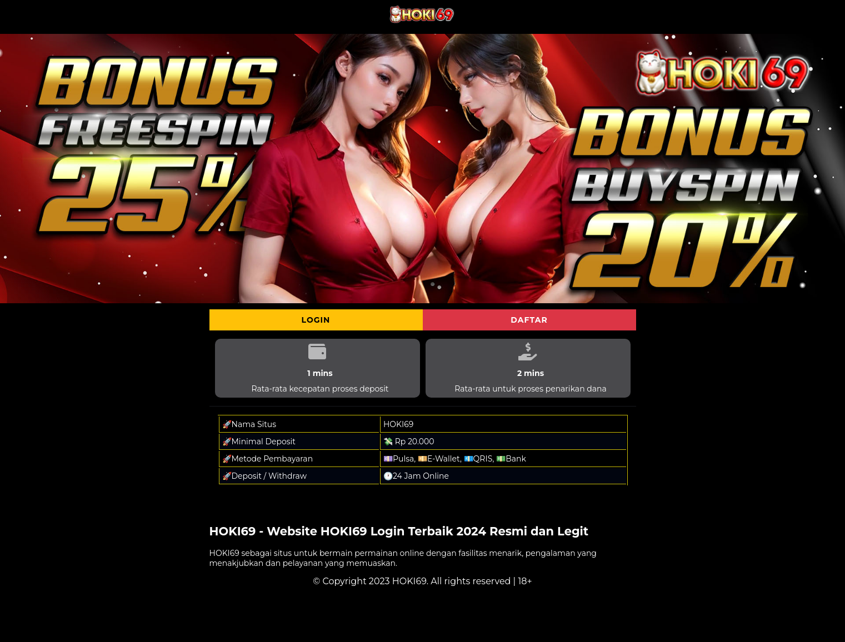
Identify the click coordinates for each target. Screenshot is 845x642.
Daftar (529, 320)
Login (316, 320)
